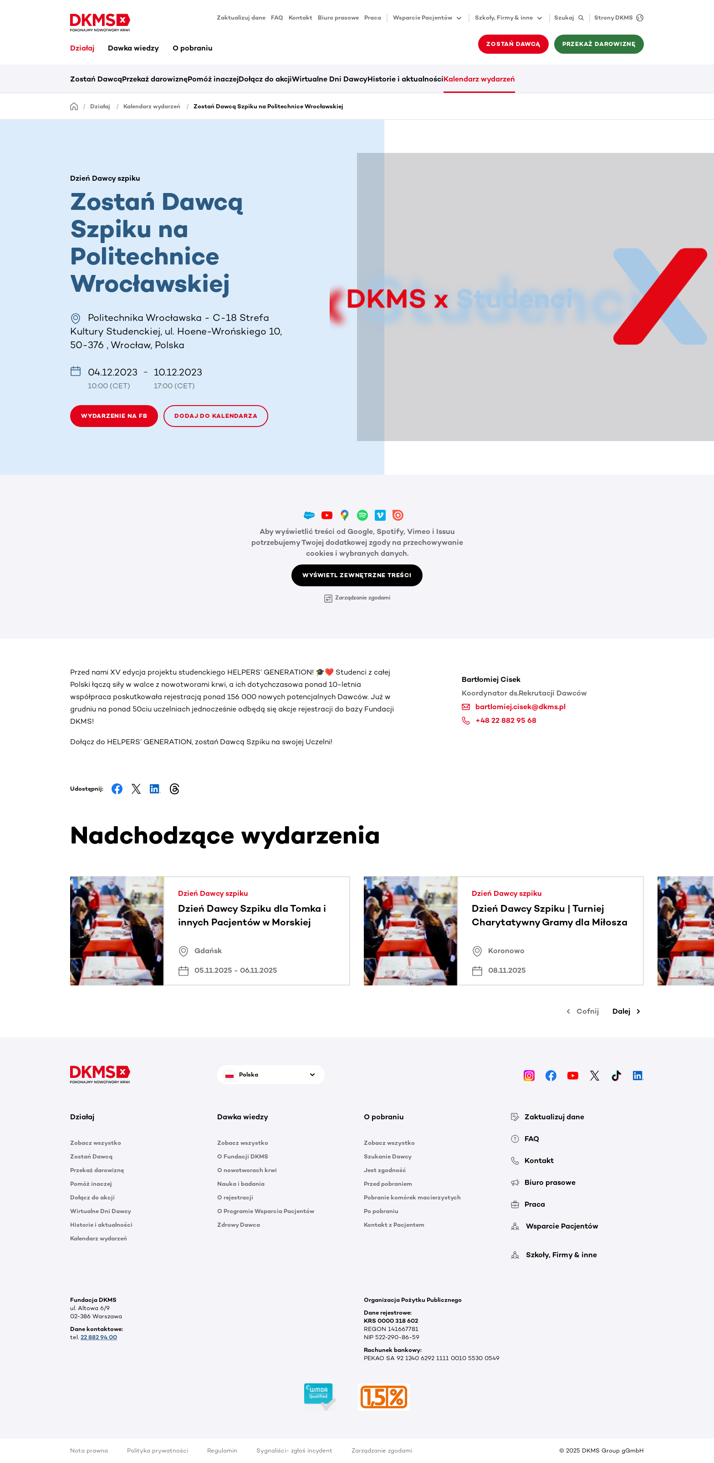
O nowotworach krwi (247, 1170)
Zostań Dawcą (513, 44)
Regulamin (222, 1450)
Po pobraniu (381, 1211)
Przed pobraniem (388, 1183)
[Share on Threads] (174, 788)
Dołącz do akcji (265, 79)
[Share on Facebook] (117, 788)
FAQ (277, 17)
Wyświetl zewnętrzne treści (356, 575)
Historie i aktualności (405, 79)
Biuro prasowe (338, 17)
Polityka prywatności (157, 1450)
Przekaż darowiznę (599, 44)
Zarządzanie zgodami (357, 598)
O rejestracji (235, 1197)
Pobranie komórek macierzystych (412, 1197)
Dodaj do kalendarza (215, 415)
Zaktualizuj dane (241, 17)
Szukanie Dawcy (388, 1156)
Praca (372, 17)
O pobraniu (193, 48)
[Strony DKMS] (616, 18)
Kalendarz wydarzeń (479, 79)
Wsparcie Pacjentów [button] (428, 18)
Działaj (82, 48)
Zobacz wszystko (95, 1142)
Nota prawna (89, 1450)
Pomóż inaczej (213, 79)
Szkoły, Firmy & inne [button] (509, 18)
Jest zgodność (385, 1170)
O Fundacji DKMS (242, 1156)
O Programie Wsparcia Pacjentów (265, 1211)
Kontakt (300, 17)
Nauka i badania (241, 1183)
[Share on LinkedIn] (155, 788)
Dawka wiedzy (133, 48)
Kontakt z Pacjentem (394, 1224)
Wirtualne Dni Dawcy (329, 79)
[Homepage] (74, 105)
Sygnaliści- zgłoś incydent (294, 1450)
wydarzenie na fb (114, 415)
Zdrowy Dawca (238, 1224)
